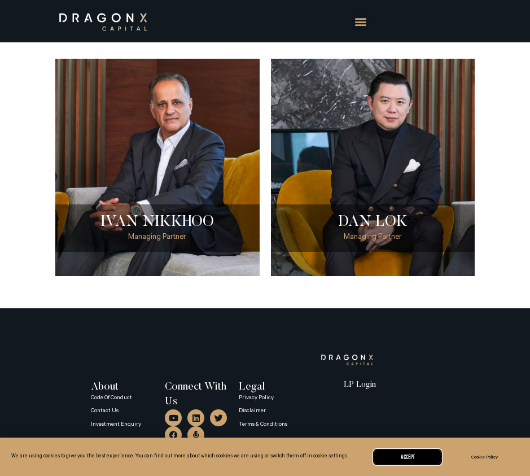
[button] (360, 21)
